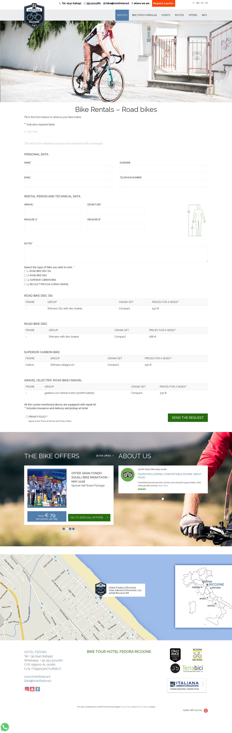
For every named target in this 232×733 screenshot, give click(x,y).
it (194, 3)
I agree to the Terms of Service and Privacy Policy (49, 421)
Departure (94, 204)
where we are (142, 3)
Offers (193, 15)
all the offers (105, 455)
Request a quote (163, 3)
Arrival (29, 204)
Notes (28, 243)
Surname (125, 162)
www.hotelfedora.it (37, 676)
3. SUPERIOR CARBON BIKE (41, 280)
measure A (30, 219)
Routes (179, 15)
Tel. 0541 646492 (71, 3)
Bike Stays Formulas (144, 15)
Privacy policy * (38, 416)
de (206, 3)
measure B (94, 219)
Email (27, 177)
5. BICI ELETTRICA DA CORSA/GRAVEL (48, 284)
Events (166, 15)
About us (134, 456)
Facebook (37, 689)
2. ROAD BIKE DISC (37, 275)
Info (204, 15)
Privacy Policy (126, 707)
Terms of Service (143, 707)
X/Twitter (31, 132)
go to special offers (88, 517)
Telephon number (131, 177)
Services (122, 15)
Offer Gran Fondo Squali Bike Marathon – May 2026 (90, 477)
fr (202, 3)
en (197, 3)
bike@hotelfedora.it (117, 3)
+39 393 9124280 (51, 660)
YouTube (32, 689)
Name (27, 162)
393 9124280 (92, 3)
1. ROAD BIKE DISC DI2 (39, 271)
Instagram (26, 689)
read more (163, 485)
